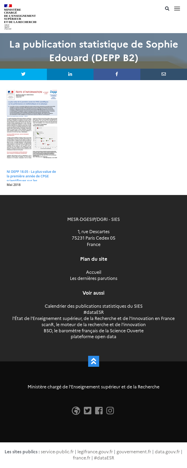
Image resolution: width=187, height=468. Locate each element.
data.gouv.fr (167, 451)
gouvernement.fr (134, 451)
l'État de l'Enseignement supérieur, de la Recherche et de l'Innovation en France (93, 318)
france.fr (81, 458)
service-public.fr (57, 451)
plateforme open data (93, 336)
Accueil (93, 272)
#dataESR (94, 312)
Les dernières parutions (93, 278)
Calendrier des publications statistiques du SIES (94, 306)
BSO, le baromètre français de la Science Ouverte (94, 330)
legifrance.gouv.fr (95, 451)
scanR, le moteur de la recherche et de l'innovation (94, 324)
